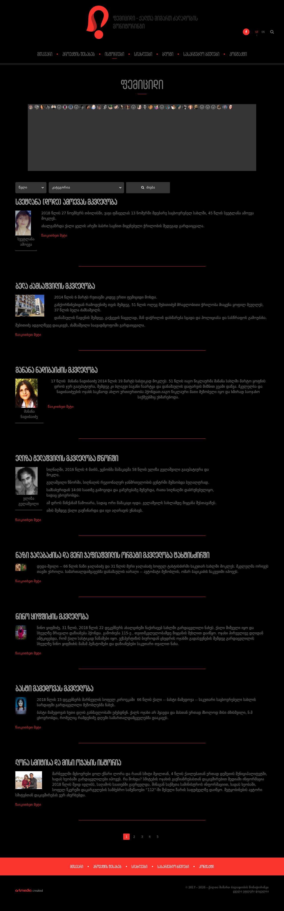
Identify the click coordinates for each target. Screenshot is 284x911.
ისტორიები (114, 54)
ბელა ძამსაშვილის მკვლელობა (57, 286)
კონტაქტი (238, 54)
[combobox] (30, 187)
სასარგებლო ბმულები (201, 54)
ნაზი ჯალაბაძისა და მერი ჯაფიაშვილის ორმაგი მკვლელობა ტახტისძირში (118, 557)
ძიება (147, 188)
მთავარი (44, 54)
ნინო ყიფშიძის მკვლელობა (54, 619)
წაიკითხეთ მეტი (48, 231)
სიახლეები (143, 54)
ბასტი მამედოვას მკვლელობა (56, 691)
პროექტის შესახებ (78, 54)
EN (263, 32)
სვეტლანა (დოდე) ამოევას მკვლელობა (69, 202)
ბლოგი (167, 54)
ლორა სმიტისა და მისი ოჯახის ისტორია (71, 766)
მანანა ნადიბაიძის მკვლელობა (59, 371)
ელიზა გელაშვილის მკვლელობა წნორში (69, 459)
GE (256, 32)
